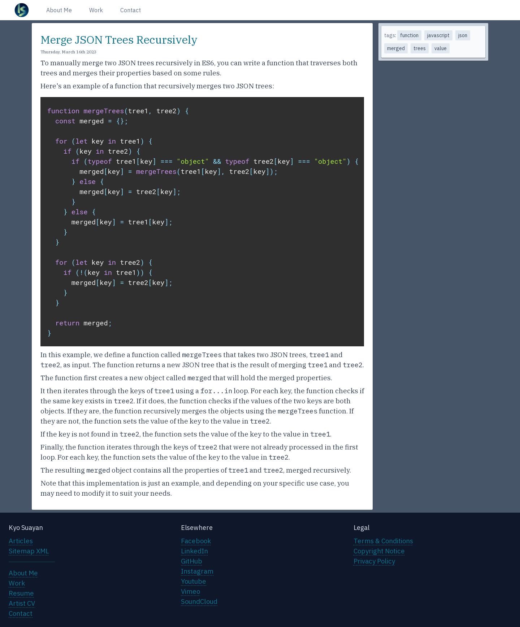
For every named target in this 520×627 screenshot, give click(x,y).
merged (396, 48)
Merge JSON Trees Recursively (119, 39)
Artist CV (22, 603)
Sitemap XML (29, 551)
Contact (130, 10)
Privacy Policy (374, 561)
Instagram (197, 571)
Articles (21, 540)
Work (96, 10)
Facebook (196, 540)
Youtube (193, 581)
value (440, 48)
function (409, 35)
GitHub (191, 561)
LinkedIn (194, 551)
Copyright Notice (379, 551)
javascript (438, 35)
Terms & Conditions (383, 540)
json (462, 35)
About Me (59, 10)
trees (419, 48)
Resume (21, 593)
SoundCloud (199, 601)
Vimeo (190, 591)
